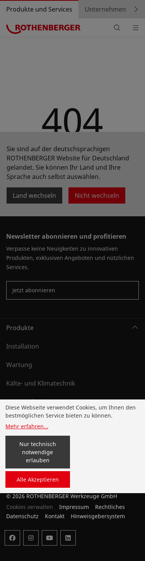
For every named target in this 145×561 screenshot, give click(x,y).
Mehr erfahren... (26, 426)
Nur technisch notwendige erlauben (37, 452)
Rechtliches (110, 506)
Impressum (74, 506)
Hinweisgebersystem (98, 516)
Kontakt (55, 516)
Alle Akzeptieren (38, 479)
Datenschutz (22, 516)
